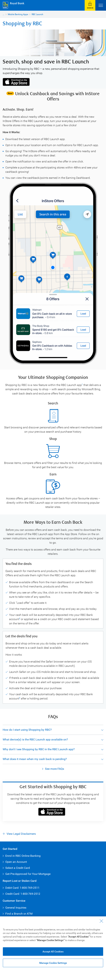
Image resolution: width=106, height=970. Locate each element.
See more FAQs (54, 768)
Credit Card (12, 893)
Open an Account (16, 861)
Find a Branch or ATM (19, 913)
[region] (53, 943)
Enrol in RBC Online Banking (23, 855)
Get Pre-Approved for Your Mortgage (28, 874)
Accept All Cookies (53, 951)
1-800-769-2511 (29, 887)
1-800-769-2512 (30, 893)
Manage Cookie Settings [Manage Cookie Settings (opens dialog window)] (53, 962)
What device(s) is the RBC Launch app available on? (35, 739)
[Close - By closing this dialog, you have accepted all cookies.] (101, 921)
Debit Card (11, 887)
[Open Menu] (100, 5)
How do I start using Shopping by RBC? (27, 729)
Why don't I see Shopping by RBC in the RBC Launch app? (39, 749)
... (3, 14)
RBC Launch (37, 14)
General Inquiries (15, 907)
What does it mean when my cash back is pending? (35, 759)
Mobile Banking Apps (18, 14)
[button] (90, 5)
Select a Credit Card (17, 868)
